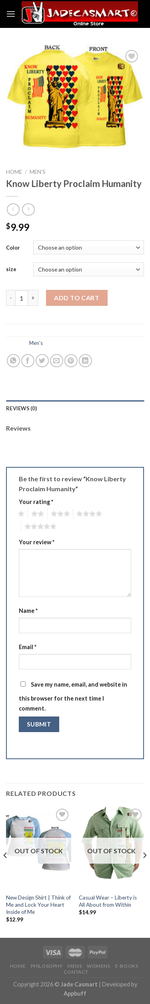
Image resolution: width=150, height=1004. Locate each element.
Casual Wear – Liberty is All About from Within (108, 901)
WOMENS (98, 966)
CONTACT (76, 972)
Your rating (36, 501)
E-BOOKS (126, 966)
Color (13, 247)
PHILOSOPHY (47, 966)
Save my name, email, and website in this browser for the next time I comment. (73, 696)
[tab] (75, 408)
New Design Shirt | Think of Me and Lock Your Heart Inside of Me (38, 904)
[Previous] (6, 871)
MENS (75, 966)
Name (28, 610)
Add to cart (76, 297)
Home (14, 172)
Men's (38, 172)
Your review (36, 542)
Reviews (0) (21, 408)
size (11, 269)
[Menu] (11, 14)
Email (27, 647)
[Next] (144, 871)
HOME (18, 966)
